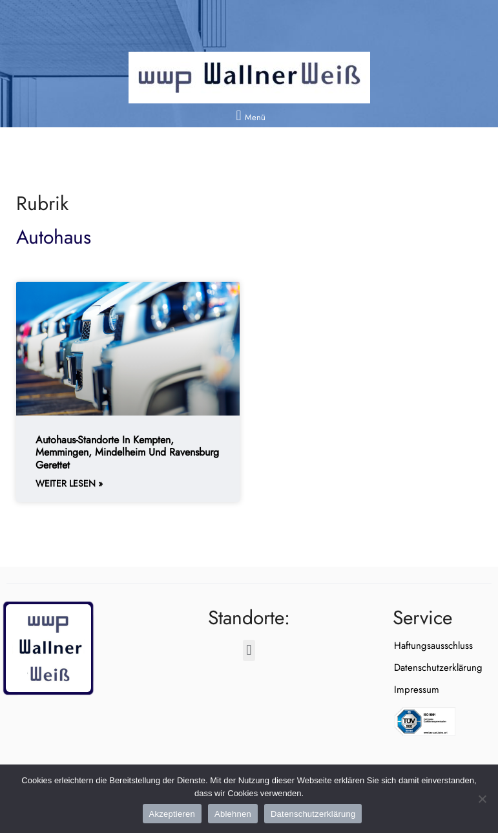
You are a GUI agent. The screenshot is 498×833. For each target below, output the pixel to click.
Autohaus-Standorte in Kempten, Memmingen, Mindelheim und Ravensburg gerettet (127, 452)
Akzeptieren (172, 814)
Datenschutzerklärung (437, 667)
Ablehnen (232, 814)
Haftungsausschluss (432, 645)
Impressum (415, 689)
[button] (249, 115)
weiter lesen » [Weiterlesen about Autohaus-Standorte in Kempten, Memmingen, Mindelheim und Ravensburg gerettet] (69, 483)
